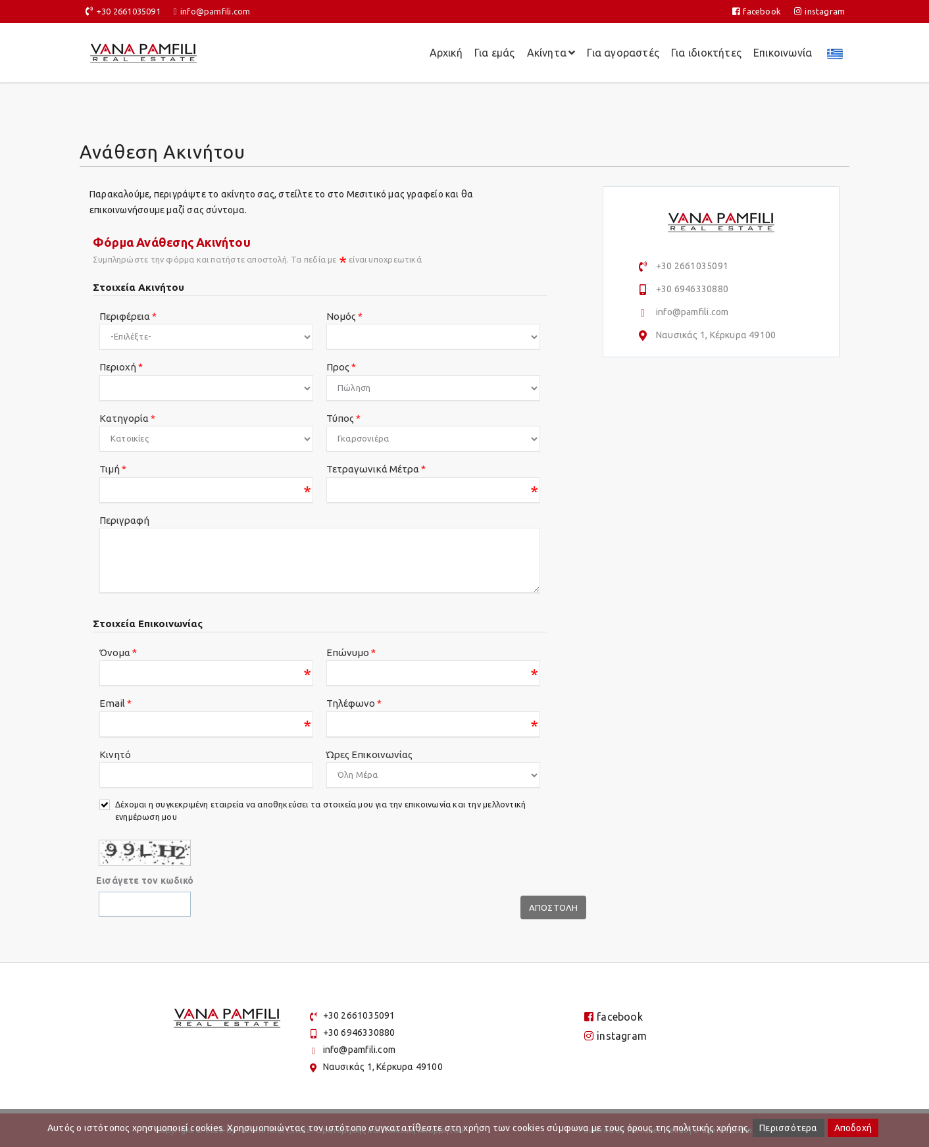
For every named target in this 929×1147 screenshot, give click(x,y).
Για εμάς (494, 53)
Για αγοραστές (623, 53)
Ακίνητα (551, 53)
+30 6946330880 (692, 289)
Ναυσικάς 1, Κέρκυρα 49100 (716, 335)
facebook (756, 11)
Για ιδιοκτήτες (706, 53)
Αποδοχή (853, 1128)
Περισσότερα (788, 1128)
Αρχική (446, 53)
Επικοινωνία (782, 53)
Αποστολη (554, 907)
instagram (819, 11)
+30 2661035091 (128, 11)
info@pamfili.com (215, 11)
